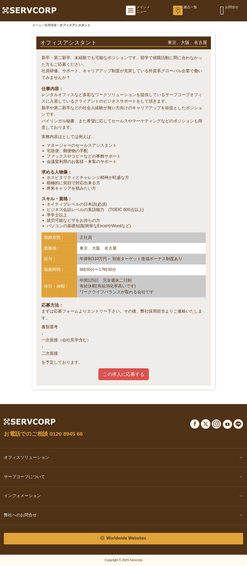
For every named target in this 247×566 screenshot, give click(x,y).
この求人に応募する (123, 374)
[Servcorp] (29, 10)
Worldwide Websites (123, 538)
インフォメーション (123, 497)
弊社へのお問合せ (123, 516)
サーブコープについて (123, 477)
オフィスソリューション (123, 458)
